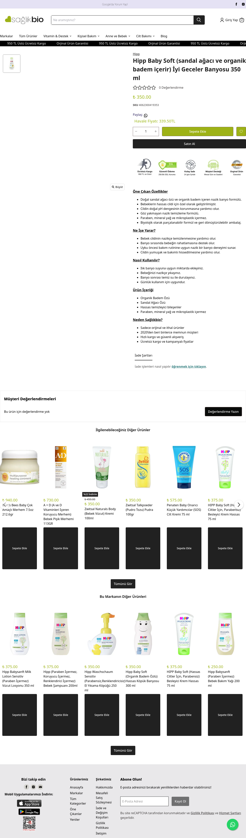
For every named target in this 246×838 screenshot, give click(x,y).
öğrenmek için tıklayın (189, 366)
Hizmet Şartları (230, 813)
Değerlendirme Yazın (223, 411)
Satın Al (189, 144)
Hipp (136, 54)
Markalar (76, 793)
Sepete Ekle (197, 131)
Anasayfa (76, 787)
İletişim (101, 833)
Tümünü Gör (123, 584)
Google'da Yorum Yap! (115, 4)
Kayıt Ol (180, 801)
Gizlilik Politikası (202, 813)
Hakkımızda (104, 787)
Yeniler (75, 819)
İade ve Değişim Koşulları (102, 812)
